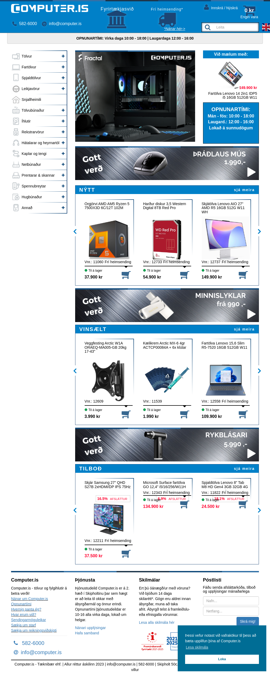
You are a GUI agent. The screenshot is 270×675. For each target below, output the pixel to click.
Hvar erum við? (23, 614)
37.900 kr (94, 277)
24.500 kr (211, 506)
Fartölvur (29, 67)
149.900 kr (212, 277)
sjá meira (244, 190)
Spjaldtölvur (31, 78)
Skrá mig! (247, 621)
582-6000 (24, 23)
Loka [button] (222, 659)
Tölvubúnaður (33, 110)
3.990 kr (92, 416)
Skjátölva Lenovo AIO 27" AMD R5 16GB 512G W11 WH (223, 208)
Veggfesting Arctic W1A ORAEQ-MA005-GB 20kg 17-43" (106, 347)
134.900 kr (153, 506)
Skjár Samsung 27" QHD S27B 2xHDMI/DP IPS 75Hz (108, 485)
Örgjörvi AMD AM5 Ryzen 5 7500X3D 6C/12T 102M (107, 206)
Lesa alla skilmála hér (157, 622)
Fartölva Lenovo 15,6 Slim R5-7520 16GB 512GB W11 (225, 345)
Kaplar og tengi (34, 154)
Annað (27, 208)
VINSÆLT (93, 329)
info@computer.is (61, 23)
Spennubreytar (34, 186)
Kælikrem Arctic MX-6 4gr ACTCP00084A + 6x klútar (164, 345)
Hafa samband (87, 633)
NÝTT (87, 190)
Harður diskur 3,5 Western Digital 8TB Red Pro (164, 206)
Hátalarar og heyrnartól (40, 143)
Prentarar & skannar (38, 175)
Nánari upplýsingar (90, 628)
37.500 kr (94, 556)
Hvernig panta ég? (26, 609)
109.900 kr (212, 416)
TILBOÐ (90, 468)
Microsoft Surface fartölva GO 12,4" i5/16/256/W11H (164, 485)
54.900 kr (152, 277)
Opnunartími (21, 604)
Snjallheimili (31, 99)
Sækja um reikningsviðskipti (34, 630)
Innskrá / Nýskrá (221, 7)
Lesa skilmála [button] (197, 647)
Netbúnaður (31, 164)
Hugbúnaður (32, 197)
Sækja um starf (23, 625)
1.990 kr (151, 416)
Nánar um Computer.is (29, 599)
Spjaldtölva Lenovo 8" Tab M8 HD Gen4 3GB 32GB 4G (225, 485)
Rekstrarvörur (33, 132)
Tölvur (27, 56)
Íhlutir (26, 121)
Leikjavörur (31, 89)
